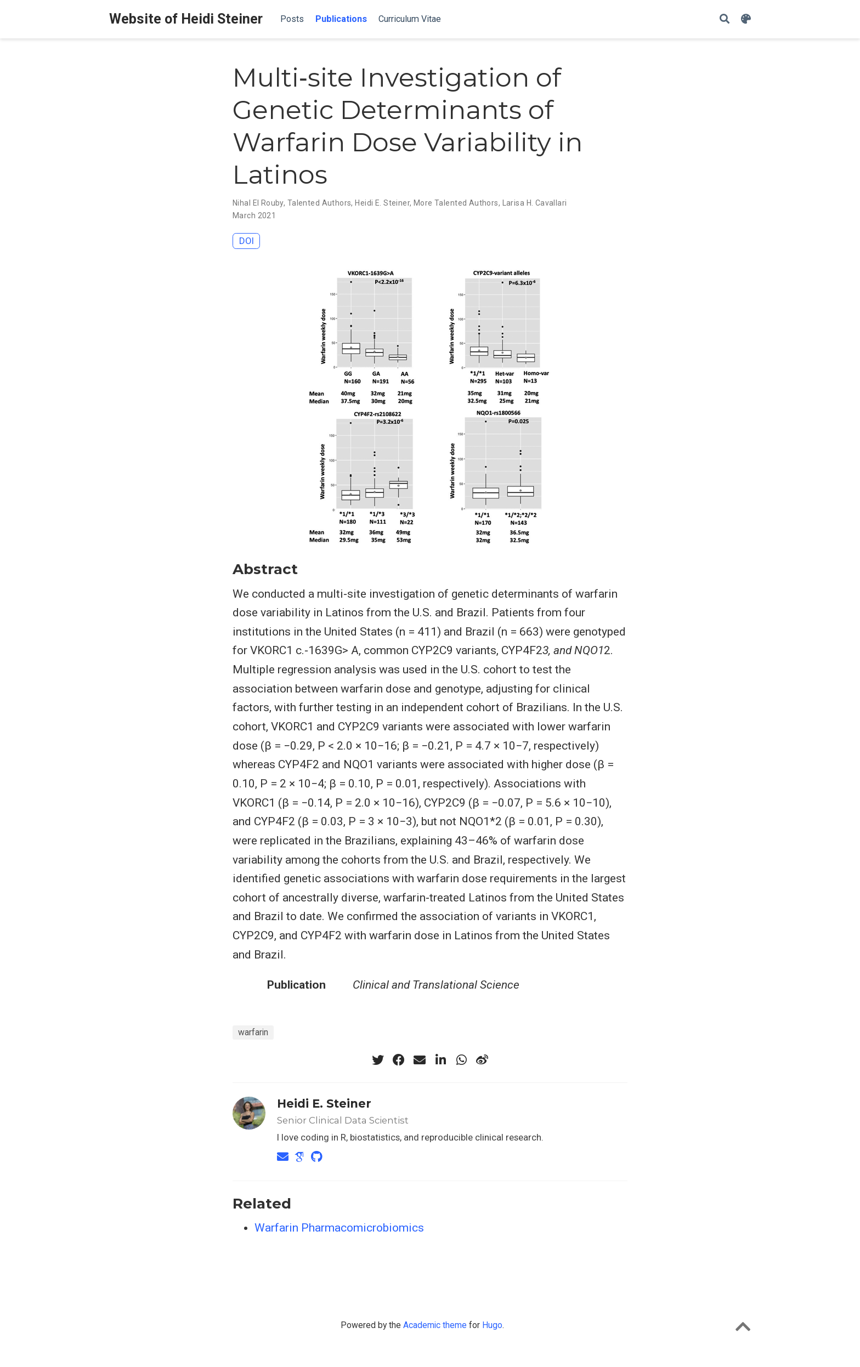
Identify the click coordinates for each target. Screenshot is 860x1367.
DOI (246, 240)
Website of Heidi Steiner (186, 19)
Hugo (492, 1325)
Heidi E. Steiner (382, 202)
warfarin (253, 1032)
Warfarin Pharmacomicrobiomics (339, 1227)
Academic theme (435, 1325)
